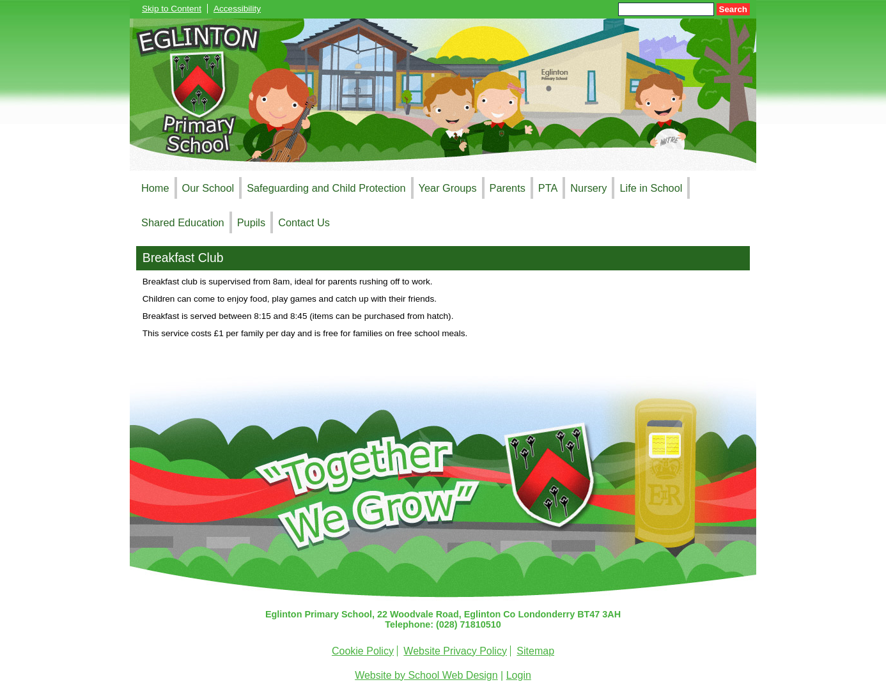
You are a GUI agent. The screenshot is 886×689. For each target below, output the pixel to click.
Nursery (588, 188)
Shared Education (182, 222)
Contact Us (304, 222)
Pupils (251, 222)
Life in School (650, 188)
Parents (507, 188)
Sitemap (535, 651)
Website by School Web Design (426, 675)
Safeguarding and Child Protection (326, 188)
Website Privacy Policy (455, 651)
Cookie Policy (363, 651)
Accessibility (237, 8)
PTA (548, 188)
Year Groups (448, 188)
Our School (208, 188)
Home (155, 188)
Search (733, 9)
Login (518, 675)
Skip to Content (171, 8)
